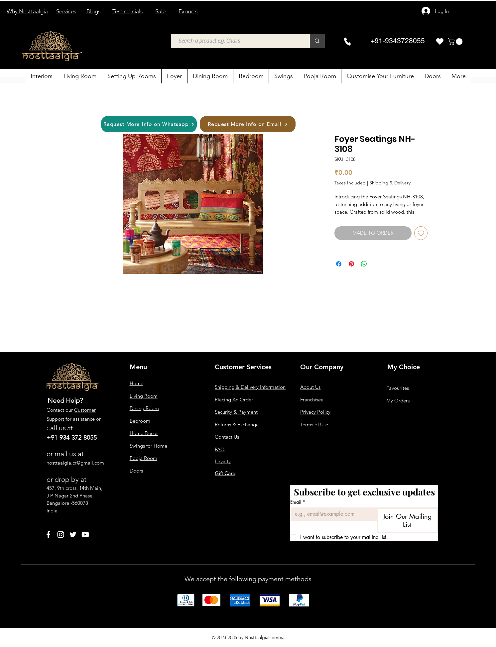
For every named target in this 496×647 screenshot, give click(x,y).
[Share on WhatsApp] (364, 264)
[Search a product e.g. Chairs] (237, 41)
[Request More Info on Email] (248, 124)
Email (297, 502)
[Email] (331, 514)
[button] (456, 41)
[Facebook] (48, 534)
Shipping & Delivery (390, 183)
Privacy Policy (315, 412)
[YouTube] (85, 534)
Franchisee (311, 399)
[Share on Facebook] (339, 264)
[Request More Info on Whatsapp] (149, 124)
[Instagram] (60, 534)
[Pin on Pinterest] (351, 264)
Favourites (397, 388)
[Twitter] (72, 534)
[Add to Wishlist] (421, 233)
